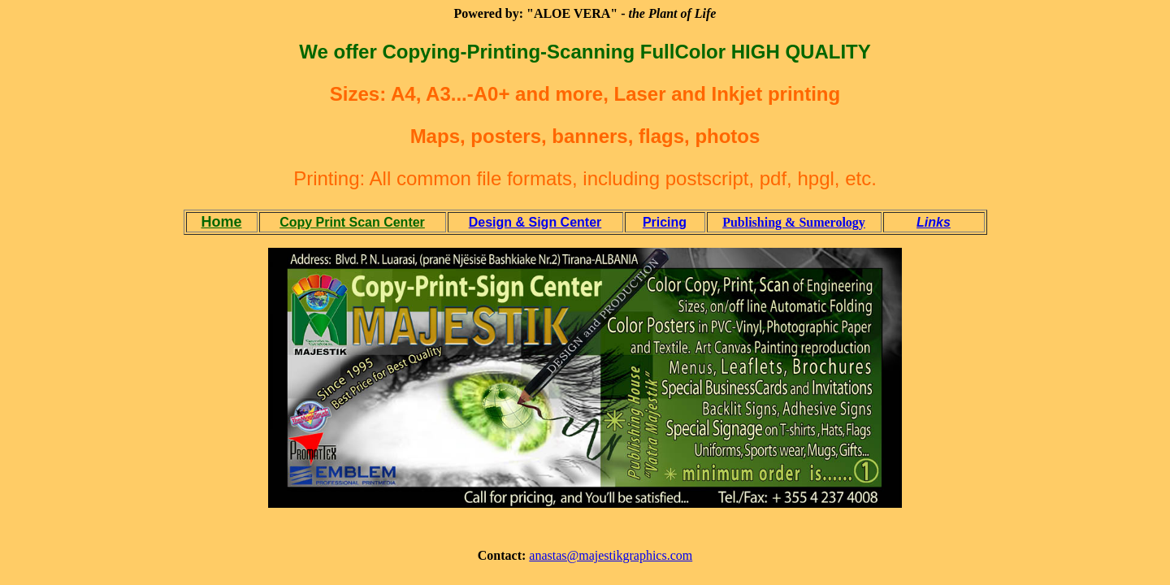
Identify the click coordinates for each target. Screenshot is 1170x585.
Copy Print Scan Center (352, 222)
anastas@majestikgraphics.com (610, 555)
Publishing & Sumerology (793, 222)
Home (221, 222)
